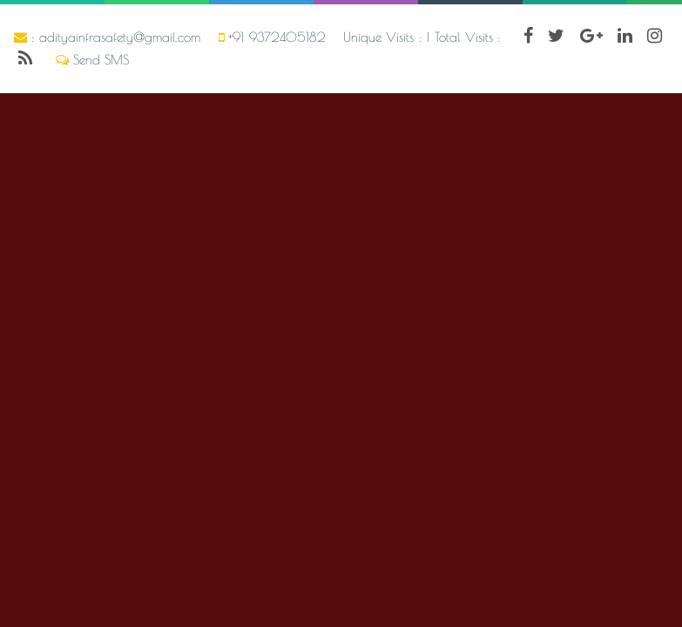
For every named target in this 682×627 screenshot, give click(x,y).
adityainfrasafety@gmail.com (119, 37)
